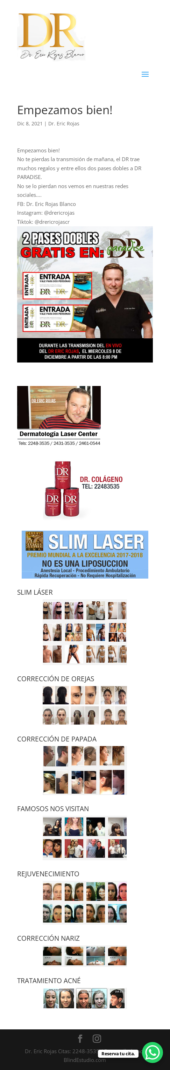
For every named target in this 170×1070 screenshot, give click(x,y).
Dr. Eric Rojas (63, 123)
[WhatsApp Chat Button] (152, 1052)
